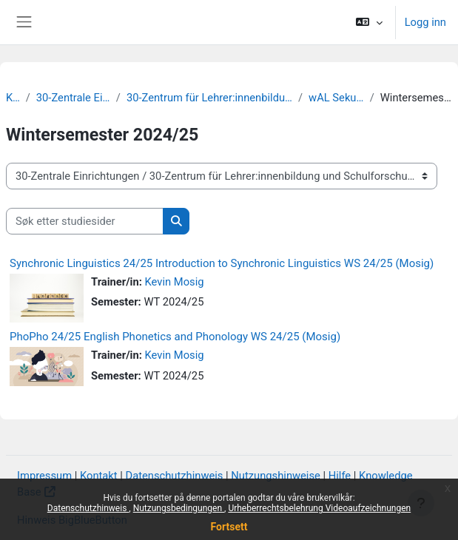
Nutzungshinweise (275, 475)
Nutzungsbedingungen (178, 508)
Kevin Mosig (174, 281)
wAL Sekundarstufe (336, 97)
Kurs (13, 97)
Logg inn (425, 22)
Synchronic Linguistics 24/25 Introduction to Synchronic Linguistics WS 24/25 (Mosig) (222, 263)
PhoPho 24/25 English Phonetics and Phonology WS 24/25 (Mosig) (175, 336)
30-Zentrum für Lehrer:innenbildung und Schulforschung (209, 97)
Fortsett (229, 527)
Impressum (44, 475)
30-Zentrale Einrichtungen (73, 97)
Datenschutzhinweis (88, 508)
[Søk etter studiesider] (85, 221)
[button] (368, 22)
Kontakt (99, 475)
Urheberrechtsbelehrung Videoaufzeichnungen (319, 508)
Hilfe (340, 475)
